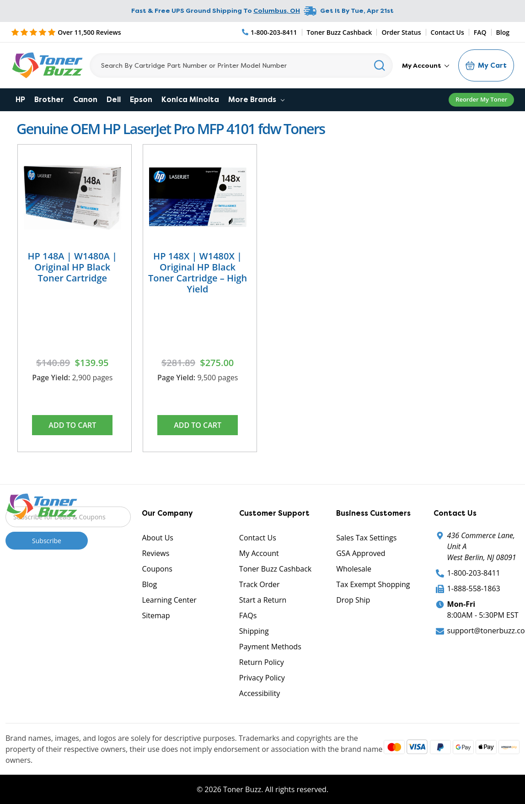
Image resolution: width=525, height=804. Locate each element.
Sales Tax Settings (366, 538)
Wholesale (353, 569)
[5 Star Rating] (66, 32)
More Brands (256, 99)
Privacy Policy (262, 678)
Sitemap (156, 615)
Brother (49, 99)
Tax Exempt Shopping (373, 584)
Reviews (155, 553)
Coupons (157, 569)
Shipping (254, 631)
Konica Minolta (190, 99)
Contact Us (447, 32)
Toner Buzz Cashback (339, 32)
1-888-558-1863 (473, 588)
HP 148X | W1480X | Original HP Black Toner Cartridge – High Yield (197, 272)
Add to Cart (72, 425)
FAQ (480, 32)
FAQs (248, 615)
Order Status (401, 32)
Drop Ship (353, 600)
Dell (114, 99)
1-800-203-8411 (473, 573)
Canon (85, 99)
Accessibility (259, 693)
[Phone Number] (269, 32)
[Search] (241, 65)
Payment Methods (270, 647)
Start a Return (263, 600)
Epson (141, 99)
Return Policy (261, 662)
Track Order (259, 584)
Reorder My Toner (481, 99)
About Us (157, 538)
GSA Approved (360, 553)
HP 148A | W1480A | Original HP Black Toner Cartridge (73, 267)
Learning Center (169, 600)
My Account (425, 65)
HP (20, 99)
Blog (502, 32)
